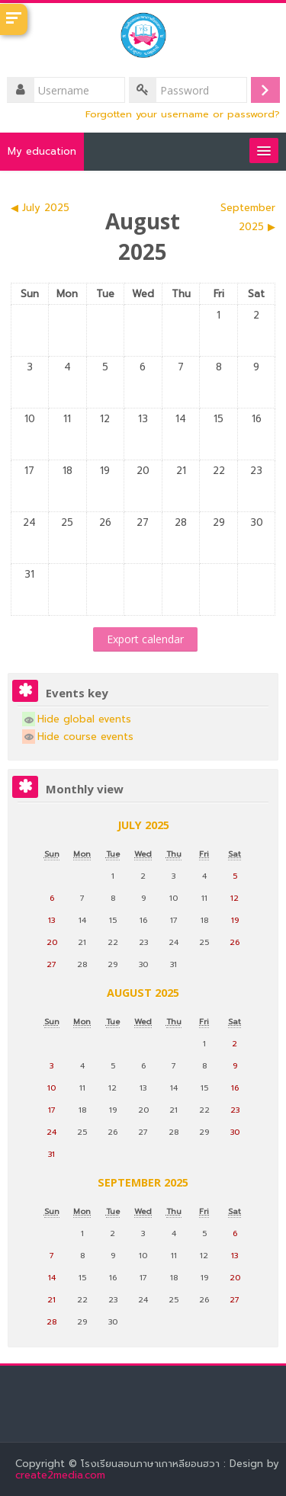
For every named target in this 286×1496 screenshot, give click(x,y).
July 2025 (143, 825)
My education (42, 151)
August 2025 (143, 992)
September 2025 (143, 1182)
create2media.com (62, 1475)
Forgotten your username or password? (182, 114)
